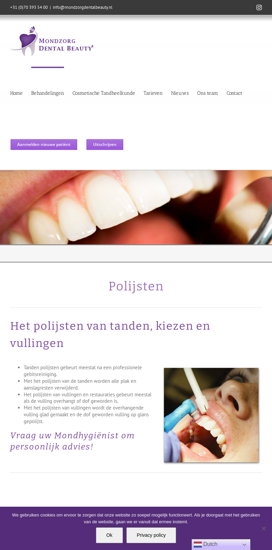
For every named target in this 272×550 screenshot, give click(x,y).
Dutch (205, 545)
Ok (109, 535)
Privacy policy (151, 535)
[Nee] (263, 528)
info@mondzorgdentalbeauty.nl (82, 7)
